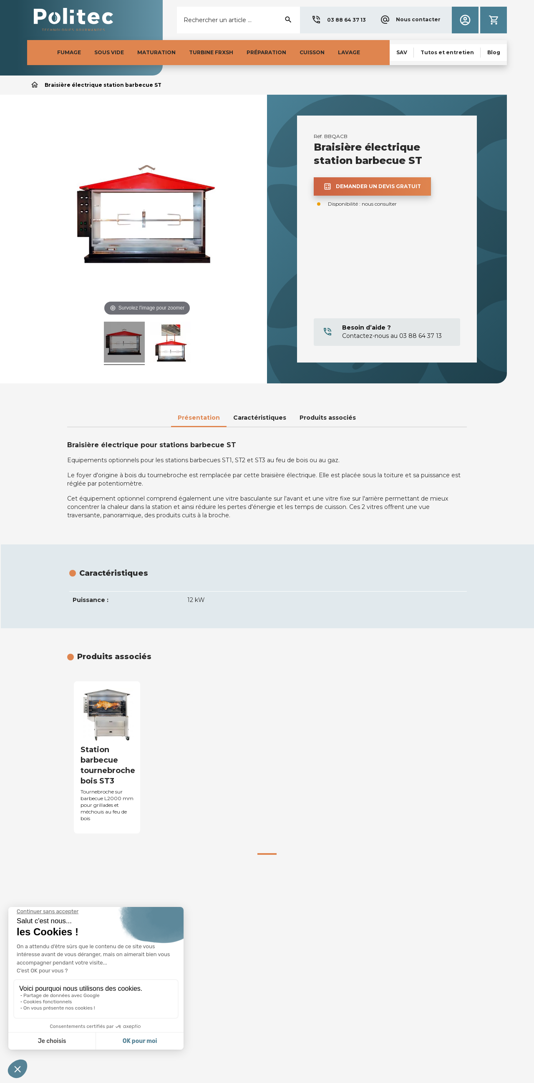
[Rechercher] (238, 20)
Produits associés (328, 417)
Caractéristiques (259, 417)
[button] (338, 20)
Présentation (199, 417)
